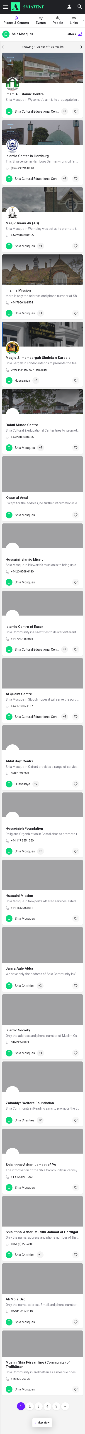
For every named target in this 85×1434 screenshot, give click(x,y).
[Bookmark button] (75, 111)
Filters (74, 34)
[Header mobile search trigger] (80, 7)
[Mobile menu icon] (5, 7)
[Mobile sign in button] (69, 7)
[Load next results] (81, 47)
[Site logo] (28, 6)
